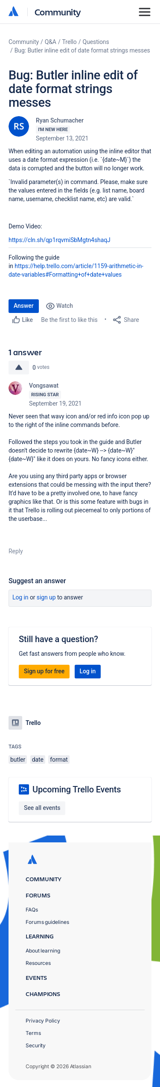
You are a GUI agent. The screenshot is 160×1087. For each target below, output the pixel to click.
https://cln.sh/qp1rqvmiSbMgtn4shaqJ (60, 240)
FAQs (32, 909)
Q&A (50, 41)
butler (17, 759)
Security (36, 1045)
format (59, 759)
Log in (20, 597)
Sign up (46, 597)
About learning (43, 950)
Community (58, 12)
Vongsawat (43, 385)
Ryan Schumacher (60, 120)
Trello (69, 41)
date (38, 759)
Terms (33, 1033)
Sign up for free (44, 671)
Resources (38, 963)
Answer (24, 305)
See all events (42, 807)
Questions (95, 41)
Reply (16, 551)
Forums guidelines (47, 922)
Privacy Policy (43, 1020)
